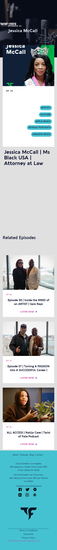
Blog (32, 455)
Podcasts (24, 455)
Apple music (43, 121)
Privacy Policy (28, 538)
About (16, 455)
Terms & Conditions (28, 530)
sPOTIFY (46, 108)
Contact (39, 455)
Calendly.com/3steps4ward (28, 486)
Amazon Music (41, 134)
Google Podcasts (39, 127)
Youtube (45, 114)
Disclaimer (29, 534)
